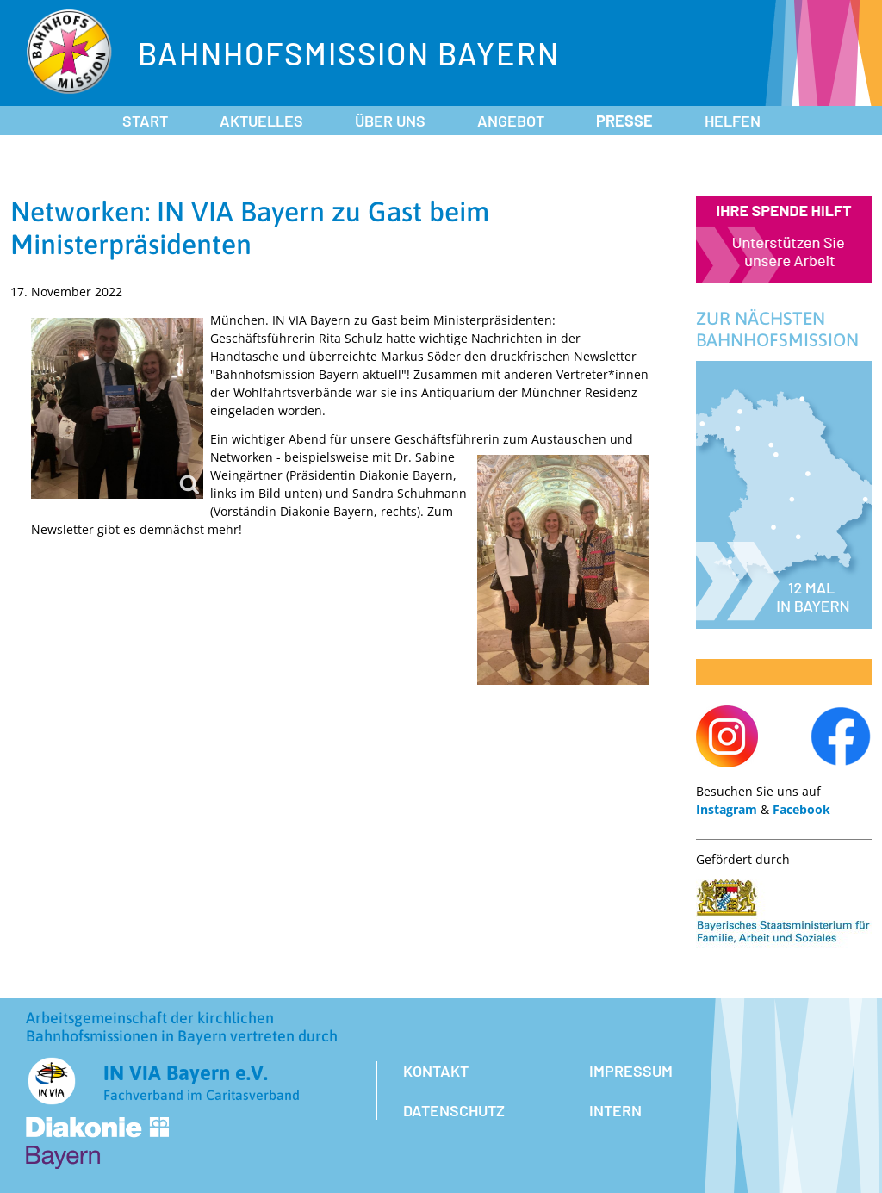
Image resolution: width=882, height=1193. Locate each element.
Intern (615, 1110)
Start (145, 120)
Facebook (801, 809)
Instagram (726, 809)
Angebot (510, 120)
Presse (624, 120)
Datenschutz (454, 1110)
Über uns (390, 120)
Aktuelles (261, 120)
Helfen (733, 120)
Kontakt (436, 1070)
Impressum (631, 1070)
